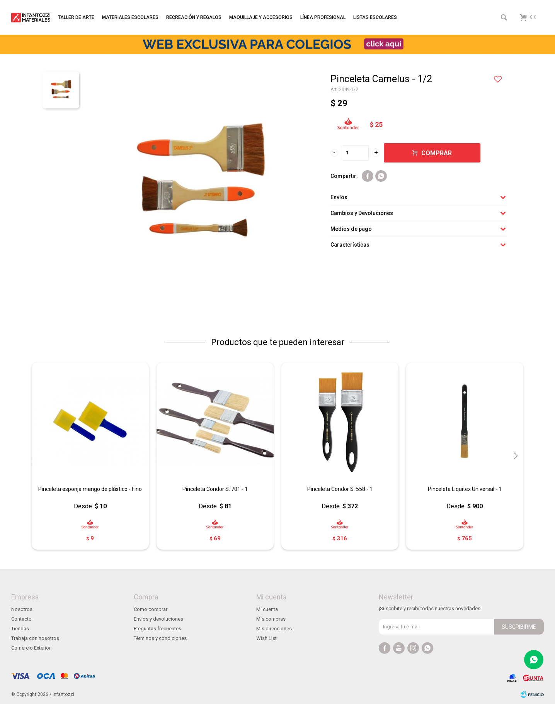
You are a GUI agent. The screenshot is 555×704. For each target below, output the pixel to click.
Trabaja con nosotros (35, 638)
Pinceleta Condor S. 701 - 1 (215, 489)
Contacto (21, 619)
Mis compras (271, 619)
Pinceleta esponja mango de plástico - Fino (90, 489)
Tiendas (20, 628)
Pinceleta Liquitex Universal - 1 (465, 489)
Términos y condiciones (160, 638)
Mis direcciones (274, 628)
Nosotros (21, 609)
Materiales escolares (130, 17)
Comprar (436, 153)
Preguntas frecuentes (157, 628)
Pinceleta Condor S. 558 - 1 (340, 489)
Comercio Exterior (31, 648)
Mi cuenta (267, 609)
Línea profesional (323, 17)
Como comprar (150, 609)
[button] (515, 455)
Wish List (266, 638)
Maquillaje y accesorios (261, 17)
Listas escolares (375, 17)
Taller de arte (76, 17)
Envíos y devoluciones (158, 619)
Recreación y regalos (193, 17)
